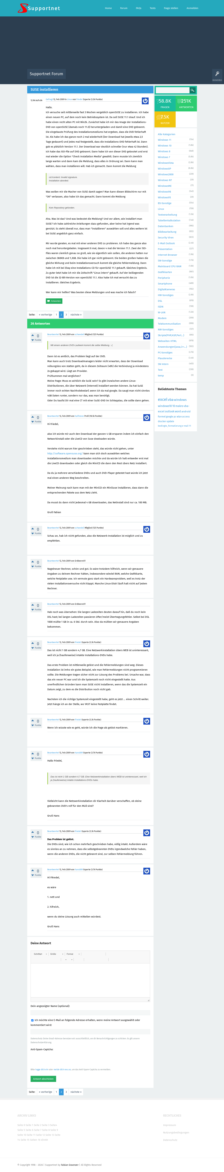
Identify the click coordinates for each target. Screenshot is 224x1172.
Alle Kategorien (166, 134)
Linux (69, 99)
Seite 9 (54, 1130)
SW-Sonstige (165, 260)
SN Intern (163, 364)
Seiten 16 (35, 1139)
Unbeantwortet (116, 76)
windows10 (165, 406)
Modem (162, 318)
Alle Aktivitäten (75, 76)
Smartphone (165, 283)
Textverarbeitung (167, 214)
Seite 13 (49, 1134)
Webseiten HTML (167, 341)
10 (173, 406)
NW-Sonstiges (165, 329)
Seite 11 (31, 1134)
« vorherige (45, 314)
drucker (162, 421)
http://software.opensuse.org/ (65, 453)
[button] (40, 954)
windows (180, 400)
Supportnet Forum (46, 73)
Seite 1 (29, 1125)
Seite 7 (37, 1130)
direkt (44, 1139)
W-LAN (161, 312)
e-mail (185, 426)
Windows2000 (165, 174)
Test (160, 369)
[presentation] (56, 1059)
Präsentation (165, 249)
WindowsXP (164, 168)
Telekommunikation (169, 323)
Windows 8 (164, 151)
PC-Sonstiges (165, 352)
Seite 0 (21, 1125)
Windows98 (164, 191)
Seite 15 (25, 1139)
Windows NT (165, 180)
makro (179, 406)
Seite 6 (29, 1130)
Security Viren (166, 237)
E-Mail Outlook (166, 243)
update (170, 421)
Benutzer (154, 76)
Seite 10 (21, 1134)
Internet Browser (167, 254)
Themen (130, 76)
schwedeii (79, 334)
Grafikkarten (165, 272)
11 (190, 426)
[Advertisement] (112, 43)
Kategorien (142, 76)
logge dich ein (41, 1069)
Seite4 (53, 1125)
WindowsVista (166, 162)
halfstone (79, 416)
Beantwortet (53, 334)
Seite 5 (21, 1130)
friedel (79, 99)
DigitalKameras (166, 289)
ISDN (160, 306)
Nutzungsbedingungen (176, 1132)
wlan (179, 416)
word (178, 411)
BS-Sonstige (164, 203)
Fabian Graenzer (69, 1165)
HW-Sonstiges (165, 295)
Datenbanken (165, 226)
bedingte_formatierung (170, 426)
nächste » (75, 314)
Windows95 (164, 197)
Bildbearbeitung (167, 231)
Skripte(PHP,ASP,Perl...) (171, 335)
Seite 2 (37, 1125)
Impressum (169, 1125)
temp (161, 375)
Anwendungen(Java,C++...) (172, 346)
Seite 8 (46, 1130)
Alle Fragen (90, 76)
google (169, 416)
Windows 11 (164, 139)
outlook (169, 411)
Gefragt (49, 99)
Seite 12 (40, 1134)
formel (162, 416)
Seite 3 (45, 1125)
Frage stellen (167, 76)
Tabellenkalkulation (169, 220)
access (186, 416)
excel (162, 399)
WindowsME (165, 185)
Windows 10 (164, 145)
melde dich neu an (62, 1069)
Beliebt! (102, 76)
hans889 (79, 753)
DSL (160, 300)
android (186, 411)
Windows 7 (164, 157)
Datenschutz (170, 1140)
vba (170, 399)
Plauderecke (165, 358)
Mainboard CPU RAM (169, 266)
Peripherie (164, 277)
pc (175, 416)
